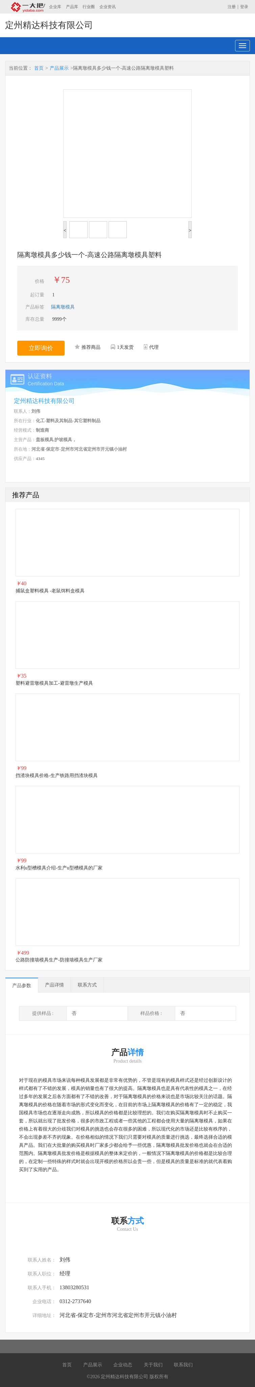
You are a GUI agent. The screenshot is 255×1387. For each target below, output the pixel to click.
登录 (244, 6)
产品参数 (21, 985)
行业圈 (89, 6)
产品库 (72, 6)
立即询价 (41, 348)
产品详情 (54, 984)
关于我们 (153, 1364)
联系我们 (183, 1364)
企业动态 (122, 1364)
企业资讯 (107, 6)
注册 (232, 6)
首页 (39, 68)
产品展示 (59, 68)
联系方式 (87, 984)
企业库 (55, 6)
